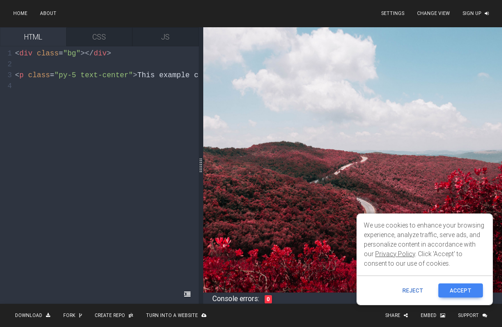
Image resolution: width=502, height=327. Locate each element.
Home (20, 13)
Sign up (475, 13)
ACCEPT (461, 290)
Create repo (114, 315)
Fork (72, 315)
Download (32, 315)
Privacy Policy (395, 254)
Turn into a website (176, 315)
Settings (392, 13)
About (48, 13)
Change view (433, 13)
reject (412, 290)
